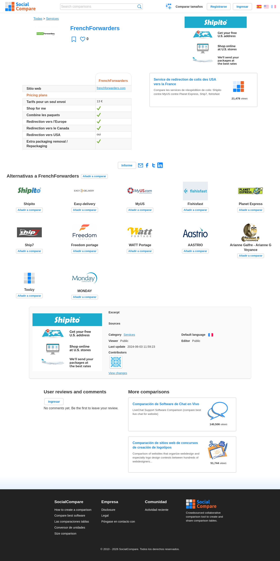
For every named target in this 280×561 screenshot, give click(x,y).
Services (52, 18)
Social (206, 504)
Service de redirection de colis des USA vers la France (185, 82)
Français (273, 6)
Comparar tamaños (189, 6)
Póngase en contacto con (118, 521)
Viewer (113, 341)
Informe (126, 165)
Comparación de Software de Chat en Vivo (166, 404)
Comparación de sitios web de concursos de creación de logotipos (165, 445)
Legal (105, 515)
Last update (117, 346)
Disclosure (108, 509)
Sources (114, 323)
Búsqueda (139, 6)
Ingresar (242, 6)
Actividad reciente (156, 509)
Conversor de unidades (69, 527)
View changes (118, 373)
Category (115, 334)
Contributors (118, 352)
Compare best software (69, 515)
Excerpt (114, 312)
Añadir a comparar (94, 176)
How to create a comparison (72, 509)
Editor (185, 341)
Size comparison (65, 533)
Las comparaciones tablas (71, 521)
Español (259, 6)
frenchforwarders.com (111, 88)
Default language (193, 334)
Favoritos (74, 39)
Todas (38, 18)
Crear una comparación (169, 7)
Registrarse (218, 6)
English (266, 6)
